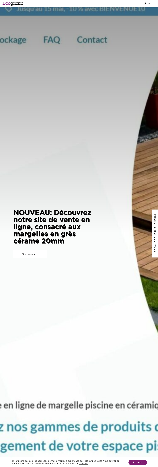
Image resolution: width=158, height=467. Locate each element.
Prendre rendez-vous (155, 233)
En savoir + (30, 254)
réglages (83, 464)
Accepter (138, 462)
